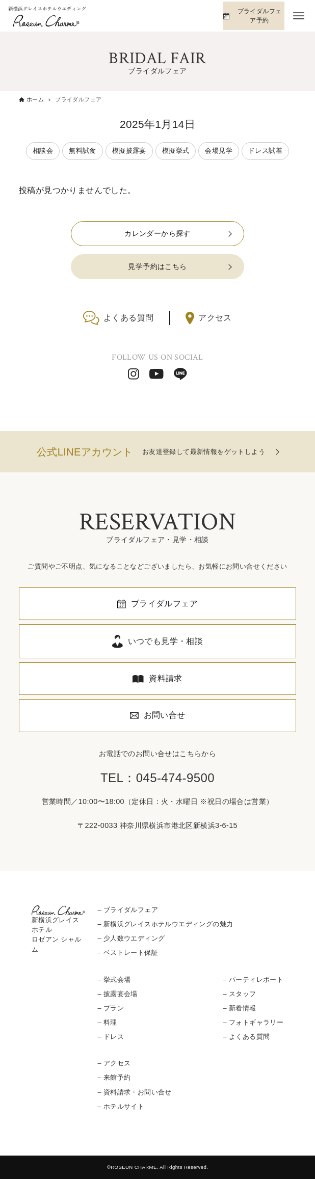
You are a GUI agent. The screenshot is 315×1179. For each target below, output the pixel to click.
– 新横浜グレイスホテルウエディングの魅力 (165, 924)
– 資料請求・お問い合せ (134, 1092)
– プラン (110, 1008)
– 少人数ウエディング (131, 938)
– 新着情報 (239, 1008)
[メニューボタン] (298, 16)
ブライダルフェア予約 (260, 16)
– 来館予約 (113, 1077)
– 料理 (107, 1022)
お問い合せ (165, 715)
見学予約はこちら (157, 266)
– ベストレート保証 (127, 952)
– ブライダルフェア (127, 910)
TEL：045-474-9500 (157, 778)
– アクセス (113, 1063)
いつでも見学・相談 (165, 641)
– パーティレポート (253, 979)
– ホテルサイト (120, 1106)
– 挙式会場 (113, 979)
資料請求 (165, 678)
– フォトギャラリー (253, 1022)
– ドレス (110, 1036)
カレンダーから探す (157, 233)
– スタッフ (239, 994)
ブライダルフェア (164, 603)
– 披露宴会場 (117, 994)
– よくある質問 (246, 1036)
